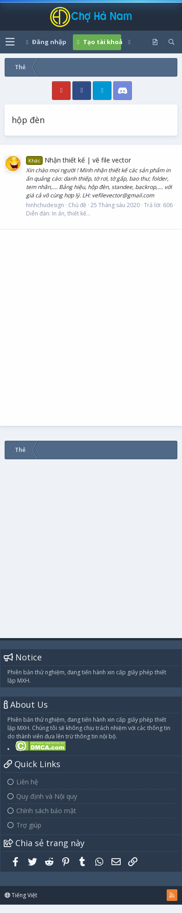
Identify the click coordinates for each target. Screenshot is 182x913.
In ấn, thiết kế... (71, 213)
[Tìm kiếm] (171, 42)
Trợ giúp (28, 825)
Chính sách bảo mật (46, 810)
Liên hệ (27, 781)
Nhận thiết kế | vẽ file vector (78, 160)
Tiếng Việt (21, 895)
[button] (10, 42)
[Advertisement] (87, 328)
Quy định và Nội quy (46, 796)
